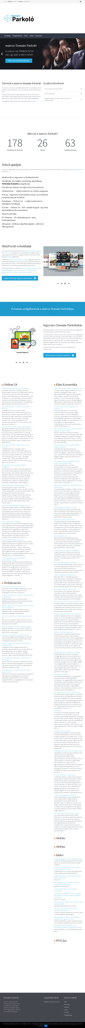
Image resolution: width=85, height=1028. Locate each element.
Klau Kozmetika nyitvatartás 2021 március (65, 507)
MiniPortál (8, 257)
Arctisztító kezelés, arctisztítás (62, 731)
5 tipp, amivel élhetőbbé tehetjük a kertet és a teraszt (16, 505)
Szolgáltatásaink (78, 169)
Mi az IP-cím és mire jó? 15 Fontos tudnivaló (13, 587)
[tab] (63, 89)
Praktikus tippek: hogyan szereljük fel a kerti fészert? (16, 388)
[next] (83, 53)
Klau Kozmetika (9, 214)
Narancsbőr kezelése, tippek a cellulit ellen (65, 562)
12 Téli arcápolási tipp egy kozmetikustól (65, 795)
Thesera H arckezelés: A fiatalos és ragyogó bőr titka (68, 388)
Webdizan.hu (12, 583)
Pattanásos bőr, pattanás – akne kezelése (65, 589)
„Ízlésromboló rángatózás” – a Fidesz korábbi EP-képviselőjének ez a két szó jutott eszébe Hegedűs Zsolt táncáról (67, 895)
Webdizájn (6, 181)
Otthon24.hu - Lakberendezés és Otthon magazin (25, 191)
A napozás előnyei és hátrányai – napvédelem (66, 550)
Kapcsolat (38, 36)
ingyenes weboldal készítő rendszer (18, 259)
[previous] (1, 53)
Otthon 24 (10, 384)
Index (60, 855)
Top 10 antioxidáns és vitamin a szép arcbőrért (66, 813)
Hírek (26, 36)
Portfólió (66, 1012)
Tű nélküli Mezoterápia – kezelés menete (65, 775)
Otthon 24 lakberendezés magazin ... (23, 272)
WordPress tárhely (10, 187)
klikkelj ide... (34, 101)
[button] (18, 61)
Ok (46, 1026)
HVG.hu (61, 940)
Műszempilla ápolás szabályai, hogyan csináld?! (67, 692)
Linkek (31, 36)
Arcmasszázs (57, 711)
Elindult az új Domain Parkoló (52, 1002)
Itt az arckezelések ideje (60, 536)
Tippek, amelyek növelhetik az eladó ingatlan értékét (16, 427)
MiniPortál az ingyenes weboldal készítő (20, 177)
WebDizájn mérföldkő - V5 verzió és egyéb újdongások (16, 626)
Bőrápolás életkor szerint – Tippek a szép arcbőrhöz (68, 601)
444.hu (60, 838)
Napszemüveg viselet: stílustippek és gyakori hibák (15, 485)
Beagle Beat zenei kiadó (13, 270)
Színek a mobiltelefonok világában (11, 521)
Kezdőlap (7, 36)
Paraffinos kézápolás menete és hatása (64, 520)
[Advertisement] (63, 17)
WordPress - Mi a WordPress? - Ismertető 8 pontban (15, 635)
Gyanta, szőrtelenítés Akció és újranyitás (65, 575)
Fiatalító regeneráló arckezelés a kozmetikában (67, 652)
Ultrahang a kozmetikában (61, 674)
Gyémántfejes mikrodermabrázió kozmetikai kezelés (68, 751)
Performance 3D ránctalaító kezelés (63, 632)
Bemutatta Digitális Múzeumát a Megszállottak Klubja (68, 859)
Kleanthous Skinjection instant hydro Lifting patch (67, 614)
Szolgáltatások (17, 36)
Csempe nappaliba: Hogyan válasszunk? (13, 540)
